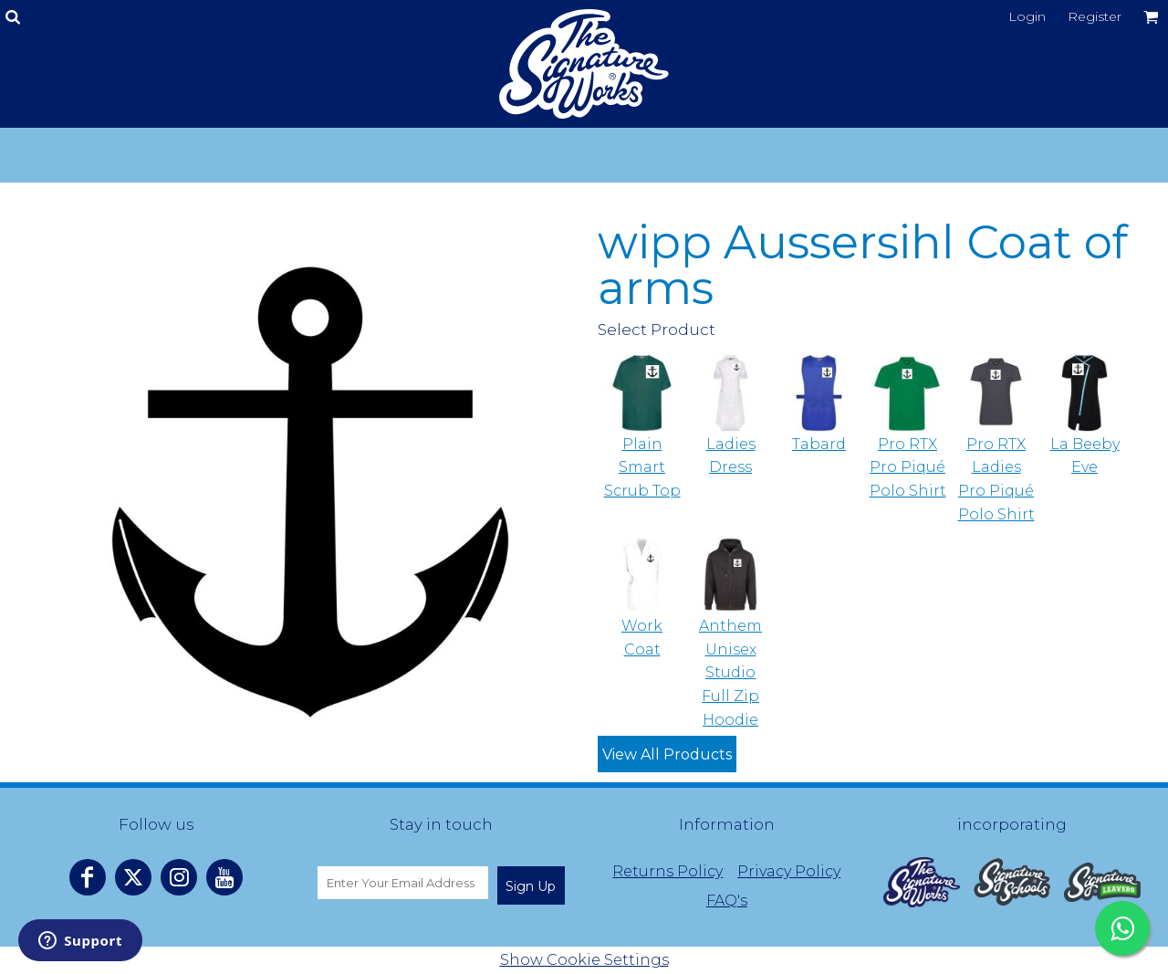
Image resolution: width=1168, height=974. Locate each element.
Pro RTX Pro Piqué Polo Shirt (908, 467)
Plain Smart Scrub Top (642, 467)
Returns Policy (667, 871)
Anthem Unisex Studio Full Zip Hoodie (730, 672)
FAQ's (726, 900)
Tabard (819, 444)
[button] (921, 882)
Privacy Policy (788, 871)
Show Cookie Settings (584, 960)
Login (1027, 16)
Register (1094, 16)
